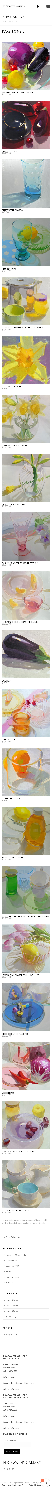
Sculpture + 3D (11, 1266)
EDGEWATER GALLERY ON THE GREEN (15, 1357)
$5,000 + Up (10, 1317)
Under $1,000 (11, 1300)
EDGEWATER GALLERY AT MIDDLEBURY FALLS (15, 1396)
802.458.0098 (11, 1410)
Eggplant (7, 681)
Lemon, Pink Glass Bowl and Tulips (20, 975)
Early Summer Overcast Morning (20, 622)
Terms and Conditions (11, 1485)
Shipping (38, 1485)
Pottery (8, 1282)
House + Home (11, 1277)
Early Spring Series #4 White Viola (20, 563)
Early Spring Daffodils (14, 504)
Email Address (10, 1440)
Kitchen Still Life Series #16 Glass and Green (25, 916)
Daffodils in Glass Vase (14, 445)
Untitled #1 (8, 1093)
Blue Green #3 (9, 269)
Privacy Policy (28, 1485)
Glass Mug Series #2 (12, 798)
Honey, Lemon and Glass (14, 857)
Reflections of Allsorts (15, 1034)
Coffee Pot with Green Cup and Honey (22, 328)
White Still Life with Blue (15, 1210)
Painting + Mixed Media (15, 1255)
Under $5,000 (11, 1311)
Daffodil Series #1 (11, 386)
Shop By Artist (11, 1334)
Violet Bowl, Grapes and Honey (19, 1151)
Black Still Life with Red (15, 151)
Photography (10, 1260)
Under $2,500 (11, 1305)
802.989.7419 (11, 1371)
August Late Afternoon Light (18, 92)
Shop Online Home (13, 1237)
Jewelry (8, 1271)
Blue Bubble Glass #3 (13, 210)
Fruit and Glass (10, 739)
